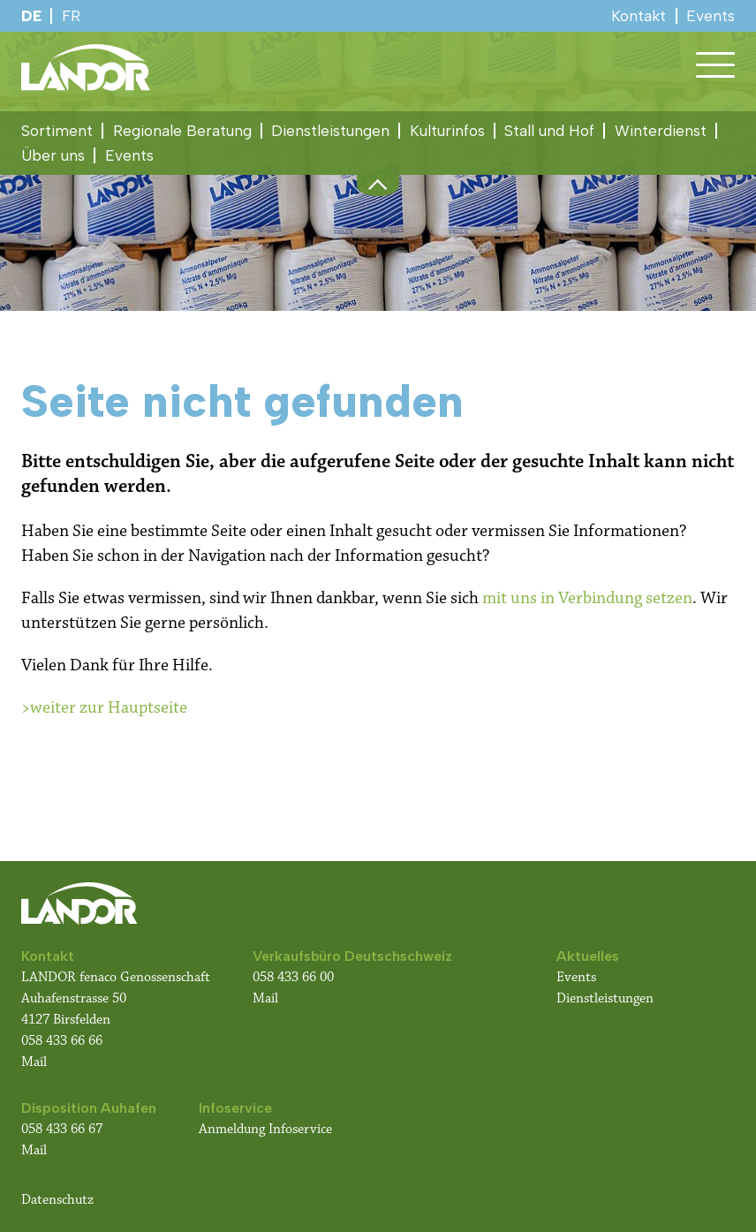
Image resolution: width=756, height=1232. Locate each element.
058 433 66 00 (295, 977)
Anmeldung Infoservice (265, 1129)
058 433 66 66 (61, 1040)
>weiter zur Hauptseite (104, 707)
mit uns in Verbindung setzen (587, 597)
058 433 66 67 (61, 1129)
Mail (34, 1062)
